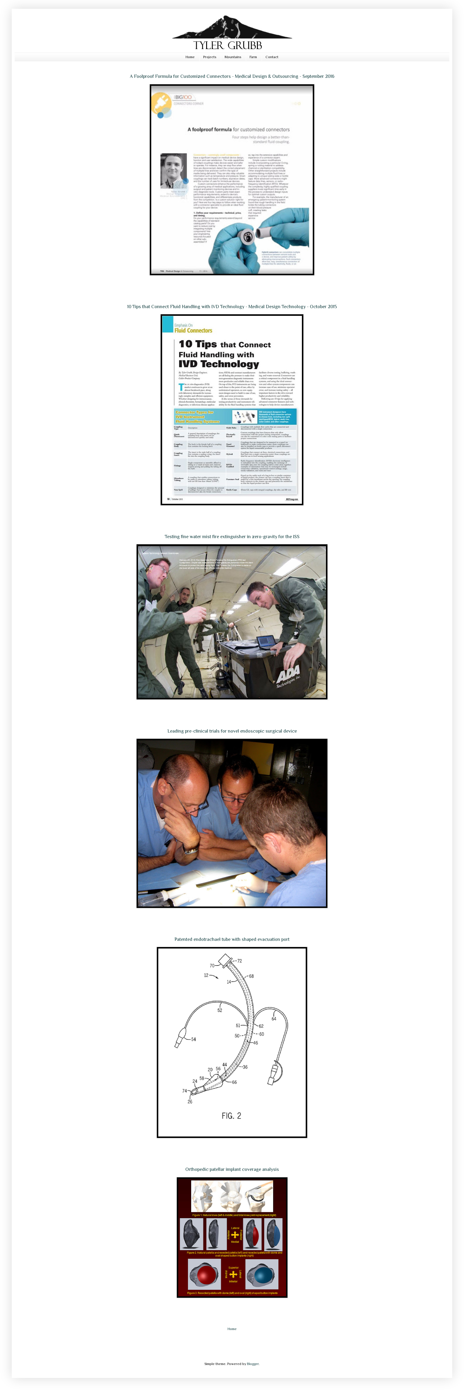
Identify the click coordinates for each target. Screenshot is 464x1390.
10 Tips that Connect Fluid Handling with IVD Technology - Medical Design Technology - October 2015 (232, 306)
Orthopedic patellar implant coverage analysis (232, 1169)
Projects (209, 57)
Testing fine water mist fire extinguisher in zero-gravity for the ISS (232, 536)
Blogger (253, 1364)
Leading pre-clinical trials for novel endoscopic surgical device (232, 731)
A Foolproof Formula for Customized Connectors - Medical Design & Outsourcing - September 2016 (232, 76)
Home (190, 57)
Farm (253, 57)
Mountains (233, 57)
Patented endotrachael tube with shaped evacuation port (232, 939)
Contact (271, 57)
